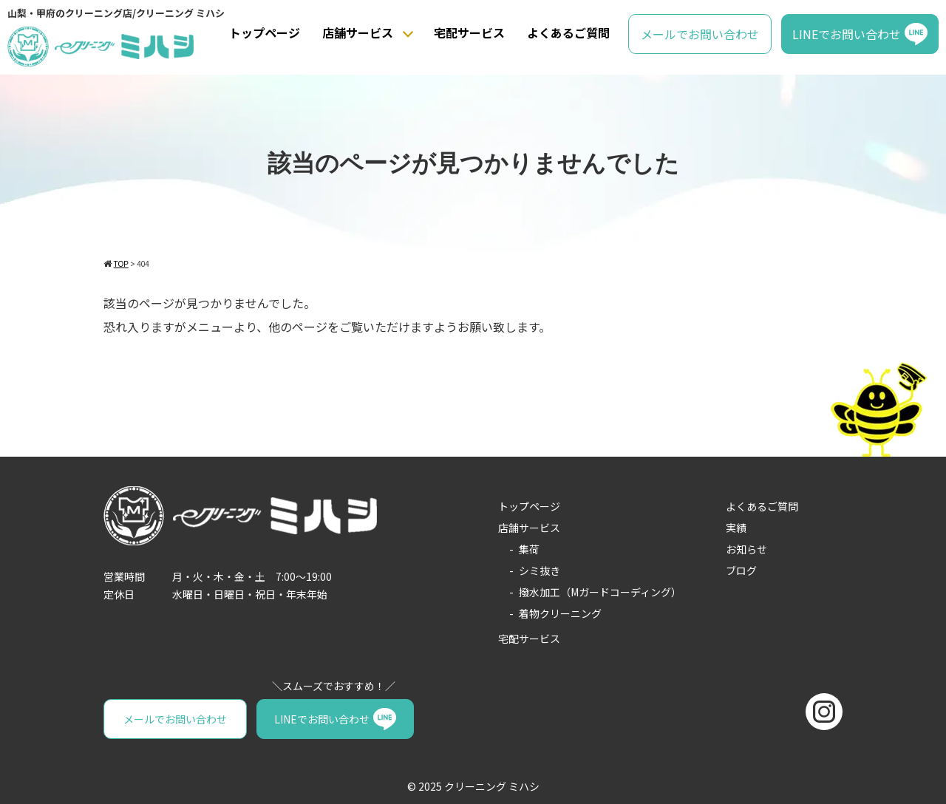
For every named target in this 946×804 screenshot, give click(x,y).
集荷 (529, 549)
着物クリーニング (560, 613)
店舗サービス (357, 32)
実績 (736, 527)
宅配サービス (469, 32)
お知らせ (746, 549)
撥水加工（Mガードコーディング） (600, 592)
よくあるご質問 (568, 32)
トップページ (264, 32)
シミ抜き (539, 570)
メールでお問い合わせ (700, 34)
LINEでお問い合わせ (846, 34)
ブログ (741, 570)
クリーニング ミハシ (492, 786)
